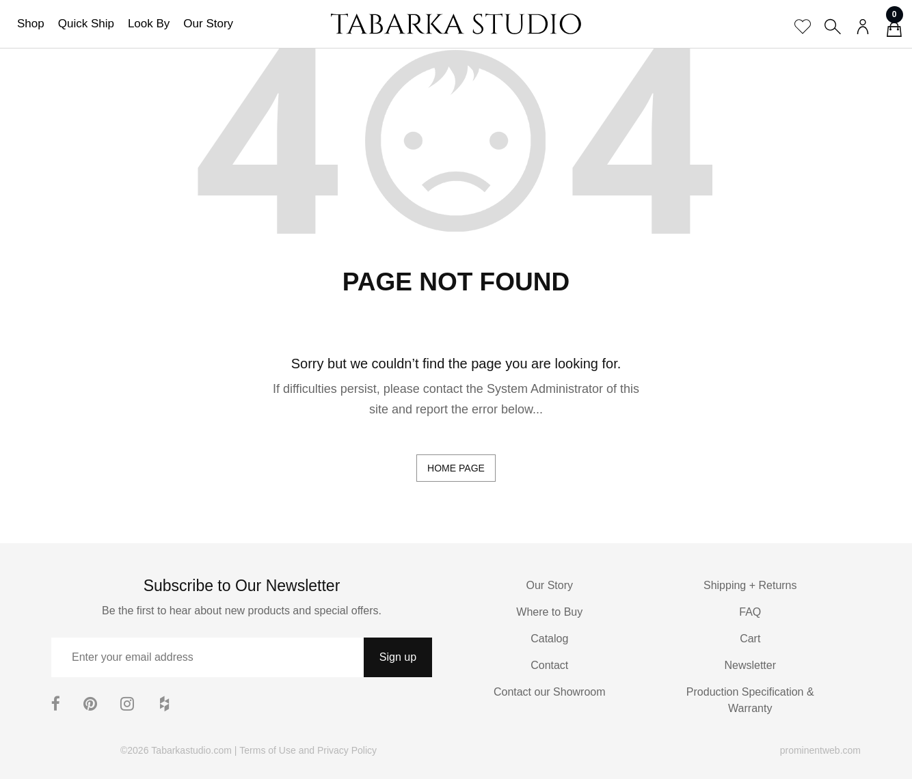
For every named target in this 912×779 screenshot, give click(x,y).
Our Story (208, 23)
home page (456, 468)
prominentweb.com (820, 750)
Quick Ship (86, 23)
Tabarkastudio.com (191, 750)
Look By (149, 23)
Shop (30, 23)
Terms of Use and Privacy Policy (308, 750)
